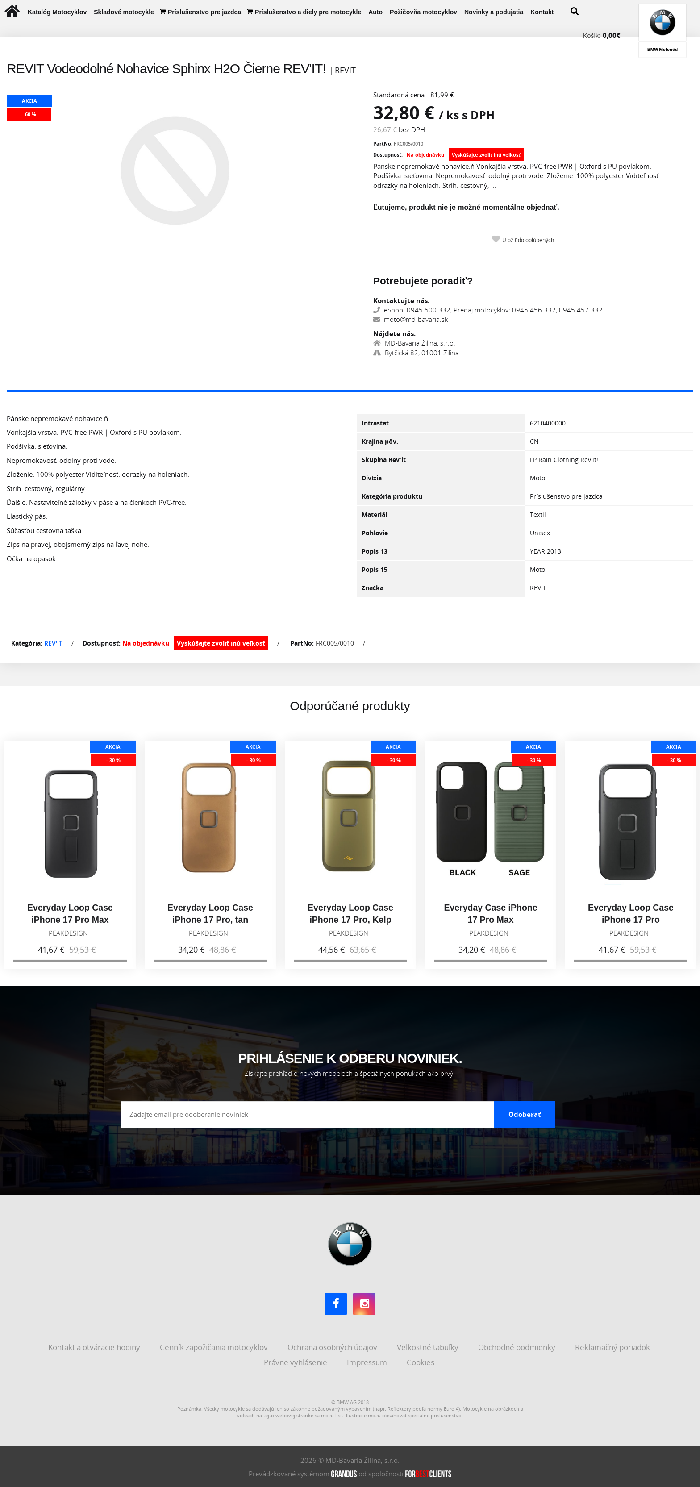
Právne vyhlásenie (296, 1361)
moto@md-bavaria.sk (410, 319)
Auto (375, 12)
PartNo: (382, 143)
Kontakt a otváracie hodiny (95, 1346)
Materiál (374, 514)
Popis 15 (375, 569)
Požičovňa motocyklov (423, 12)
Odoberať (524, 1113)
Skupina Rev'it (384, 459)
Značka (372, 587)
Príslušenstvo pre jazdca (204, 12)
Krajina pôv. (380, 441)
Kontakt (542, 12)
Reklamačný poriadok (613, 1346)
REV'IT (53, 643)
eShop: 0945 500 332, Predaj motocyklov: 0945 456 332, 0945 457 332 (488, 309)
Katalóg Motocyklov (57, 12)
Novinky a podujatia (493, 12)
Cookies (421, 1361)
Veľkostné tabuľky (428, 1346)
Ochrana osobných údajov (333, 1346)
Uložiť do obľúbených (528, 240)
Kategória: (26, 643)
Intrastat (375, 423)
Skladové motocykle (124, 12)
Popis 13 (375, 551)
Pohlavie (375, 533)
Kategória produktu (392, 496)
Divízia (372, 478)
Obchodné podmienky (517, 1346)
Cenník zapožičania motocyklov (215, 1346)
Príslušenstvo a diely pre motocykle (308, 12)
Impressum (368, 1361)
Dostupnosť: (388, 154)
